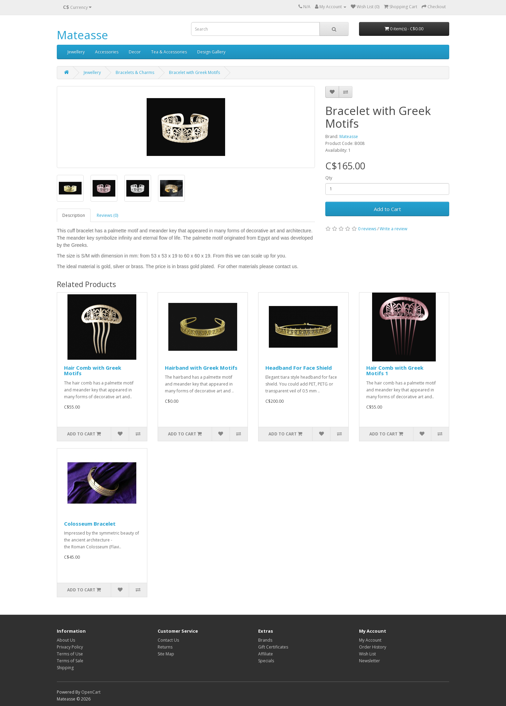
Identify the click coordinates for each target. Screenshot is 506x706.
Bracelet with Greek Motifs (194, 72)
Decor (135, 52)
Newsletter (369, 661)
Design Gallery (211, 52)
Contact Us (168, 640)
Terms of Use (70, 654)
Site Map (166, 654)
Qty (328, 178)
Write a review (393, 229)
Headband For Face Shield (298, 367)
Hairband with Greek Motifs (201, 367)
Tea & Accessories (169, 52)
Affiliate (265, 654)
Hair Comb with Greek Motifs (92, 370)
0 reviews (367, 229)
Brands (265, 640)
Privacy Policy (70, 647)
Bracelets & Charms (135, 72)
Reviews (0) (107, 215)
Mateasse (82, 35)
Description (73, 215)
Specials (266, 661)
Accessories (106, 52)
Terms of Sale (70, 661)
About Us (66, 640)
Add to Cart (387, 209)
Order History (372, 647)
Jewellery (76, 52)
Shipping (65, 668)
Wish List (367, 654)
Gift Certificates (273, 647)
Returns (165, 647)
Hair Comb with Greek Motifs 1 (394, 370)
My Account (370, 640)
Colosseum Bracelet (90, 523)
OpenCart (91, 692)
